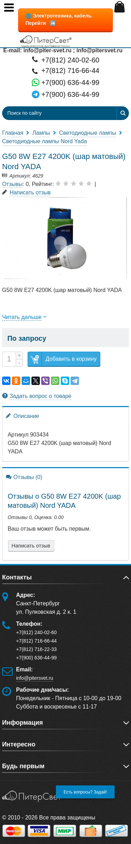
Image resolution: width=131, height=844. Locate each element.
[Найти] (122, 113)
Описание (22, 415)
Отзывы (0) (24, 476)
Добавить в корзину (62, 359)
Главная (12, 133)
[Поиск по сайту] (46, 113)
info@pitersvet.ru (34, 678)
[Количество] (9, 359)
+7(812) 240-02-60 (66, 59)
